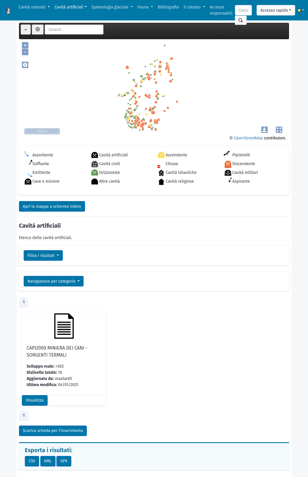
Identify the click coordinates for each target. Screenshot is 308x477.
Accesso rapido (274, 10)
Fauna (144, 7)
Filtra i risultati (41, 255)
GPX (63, 461)
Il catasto (193, 7)
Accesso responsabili (221, 10)
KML (48, 461)
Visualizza (35, 400)
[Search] (243, 10)
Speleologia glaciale (110, 7)
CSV (32, 461)
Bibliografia (168, 7)
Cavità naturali (32, 7)
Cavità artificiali (69, 7)
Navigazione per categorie (52, 281)
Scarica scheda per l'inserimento (53, 430)
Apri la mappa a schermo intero (52, 206)
